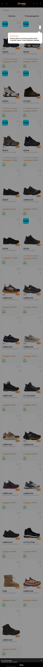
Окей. (21, 665)
